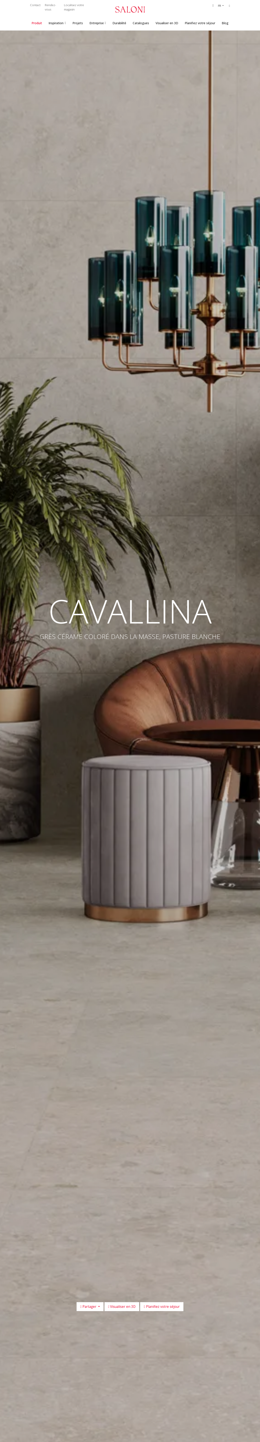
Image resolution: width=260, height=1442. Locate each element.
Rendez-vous (50, 7)
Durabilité (119, 23)
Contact (35, 5)
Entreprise (96, 23)
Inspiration (56, 23)
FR (220, 6)
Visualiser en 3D (167, 23)
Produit (37, 23)
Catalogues (141, 23)
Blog (225, 23)
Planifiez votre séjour (200, 23)
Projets (77, 23)
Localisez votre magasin (74, 7)
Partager (88, 1306)
